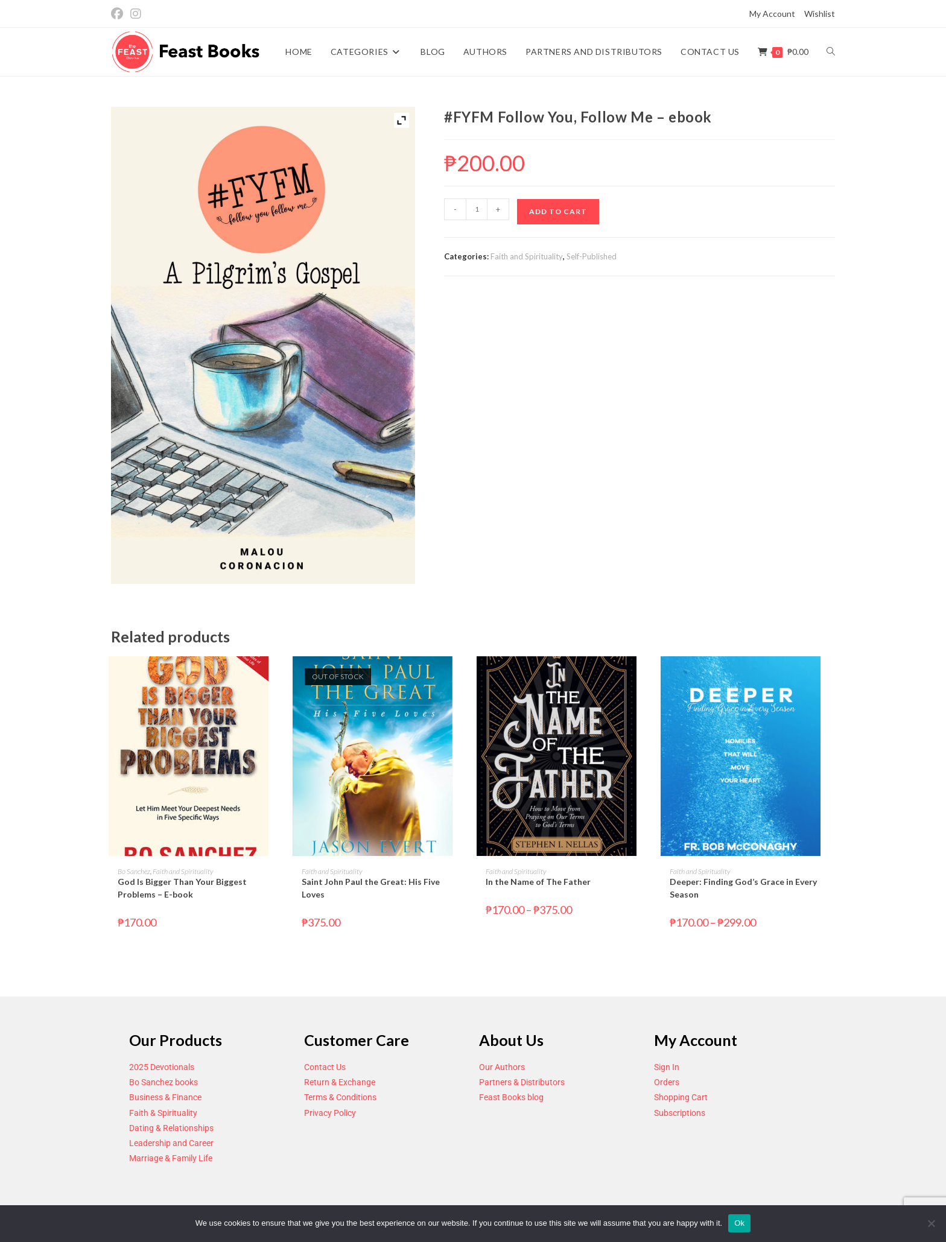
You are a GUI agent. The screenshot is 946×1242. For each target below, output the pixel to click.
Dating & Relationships (171, 1128)
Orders (666, 1082)
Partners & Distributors (522, 1082)
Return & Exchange (339, 1082)
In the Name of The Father (538, 881)
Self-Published (592, 256)
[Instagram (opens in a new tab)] (136, 14)
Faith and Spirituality (526, 256)
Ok (739, 1223)
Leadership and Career (171, 1143)
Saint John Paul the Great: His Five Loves (371, 887)
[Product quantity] (476, 209)
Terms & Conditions (340, 1097)
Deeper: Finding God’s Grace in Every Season (743, 887)
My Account (772, 13)
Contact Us (325, 1067)
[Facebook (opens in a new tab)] (119, 14)
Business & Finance (165, 1097)
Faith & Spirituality (163, 1113)
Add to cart (558, 211)
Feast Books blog (511, 1097)
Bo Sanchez (134, 871)
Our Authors (502, 1067)
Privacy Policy (330, 1113)
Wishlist (819, 13)
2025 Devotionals (161, 1067)
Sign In (666, 1067)
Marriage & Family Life (170, 1158)
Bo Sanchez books (163, 1082)
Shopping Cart (681, 1097)
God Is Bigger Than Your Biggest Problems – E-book (182, 887)
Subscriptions (679, 1113)
